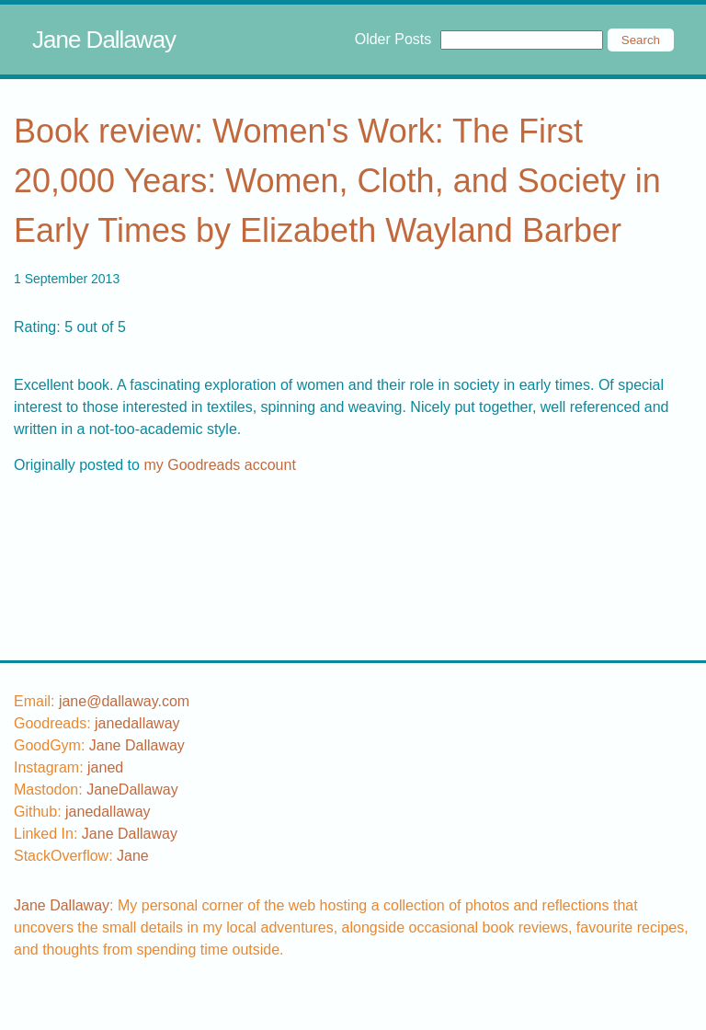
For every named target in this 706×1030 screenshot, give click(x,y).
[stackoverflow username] (133, 856)
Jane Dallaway (104, 39)
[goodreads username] (137, 723)
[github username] (108, 811)
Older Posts (393, 39)
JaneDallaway (132, 789)
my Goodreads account (219, 465)
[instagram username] (105, 767)
